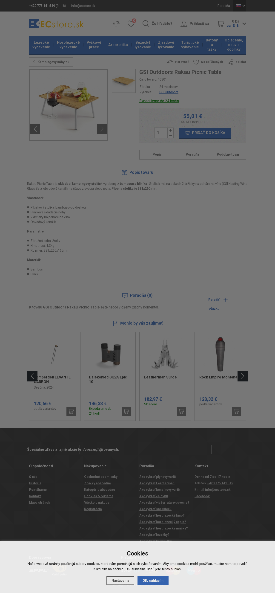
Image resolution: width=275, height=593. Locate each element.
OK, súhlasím (153, 580)
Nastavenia (120, 580)
